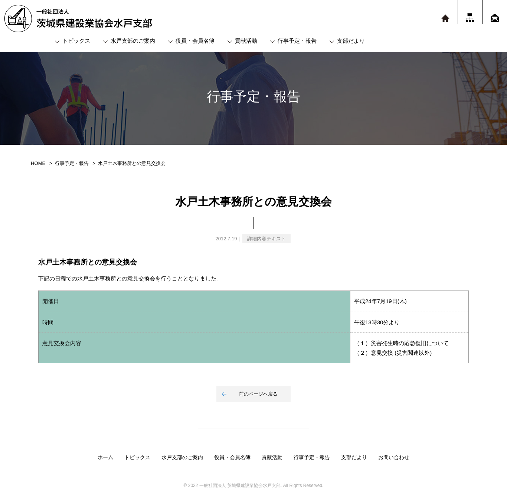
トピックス (76, 41)
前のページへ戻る (258, 394)
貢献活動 (246, 41)
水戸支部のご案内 (133, 41)
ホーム (105, 457)
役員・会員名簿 (195, 41)
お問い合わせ (393, 457)
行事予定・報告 (297, 41)
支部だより (351, 41)
